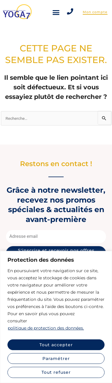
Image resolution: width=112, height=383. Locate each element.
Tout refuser (56, 372)
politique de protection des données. (46, 328)
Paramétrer (56, 358)
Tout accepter (56, 344)
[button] (56, 12)
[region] (56, 317)
